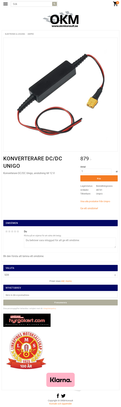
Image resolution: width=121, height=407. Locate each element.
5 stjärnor (17, 231)
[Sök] (54, 4)
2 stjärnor (9, 231)
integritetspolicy (49, 308)
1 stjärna (6, 231)
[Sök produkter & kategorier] (34, 3)
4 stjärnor (15, 231)
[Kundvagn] (61, 4)
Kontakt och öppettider (60, 403)
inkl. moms (66, 281)
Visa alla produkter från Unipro (95, 201)
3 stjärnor (12, 231)
